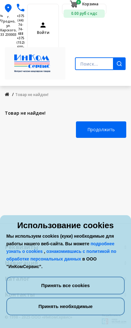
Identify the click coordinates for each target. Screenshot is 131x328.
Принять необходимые (65, 306)
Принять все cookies (65, 285)
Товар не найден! (31, 94)
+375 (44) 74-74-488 (20, 25)
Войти (43, 32)
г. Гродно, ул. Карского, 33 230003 (8, 26)
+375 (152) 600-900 (20, 45)
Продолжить (101, 129)
